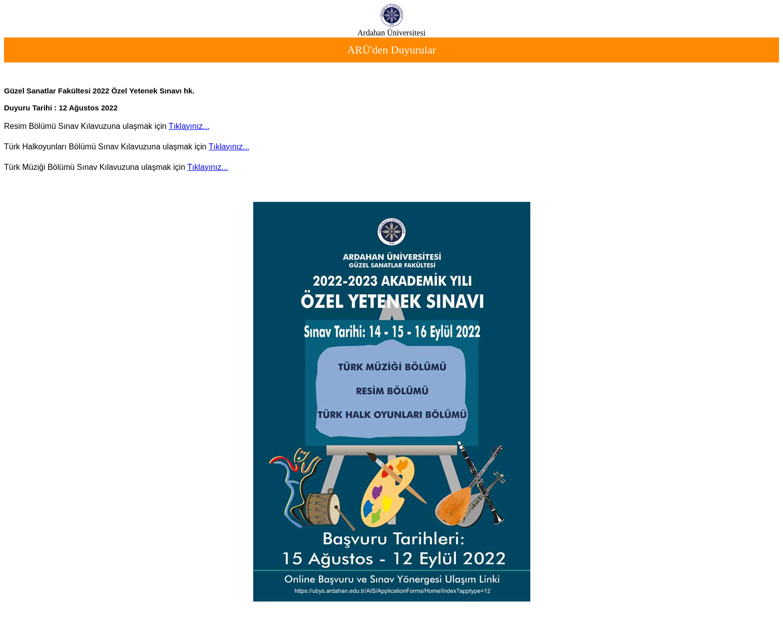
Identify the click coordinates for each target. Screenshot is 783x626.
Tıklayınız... (189, 126)
